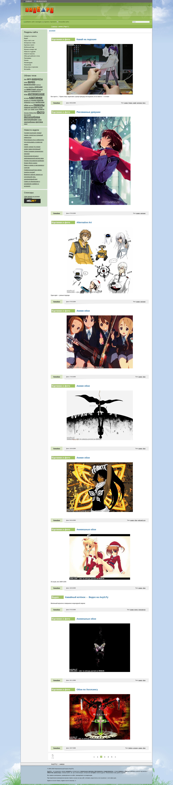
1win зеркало (28, 198)
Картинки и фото (29, 45)
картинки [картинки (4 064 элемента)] (35, 97)
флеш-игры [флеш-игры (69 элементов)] (32, 113)
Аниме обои (83, 311)
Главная (29, 1)
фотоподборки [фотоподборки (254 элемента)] (30, 119)
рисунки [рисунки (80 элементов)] (40, 107)
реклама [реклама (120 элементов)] (34, 107)
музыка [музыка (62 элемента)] (33, 102)
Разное (26, 60)
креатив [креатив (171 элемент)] (40, 100)
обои (144, 376)
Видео (26, 38)
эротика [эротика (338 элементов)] (39, 122)
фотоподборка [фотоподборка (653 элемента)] (32, 117)
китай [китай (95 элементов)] (26, 100)
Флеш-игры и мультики (31, 67)
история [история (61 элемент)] (26, 98)
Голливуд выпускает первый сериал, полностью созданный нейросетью (33, 135)
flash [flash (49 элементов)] (25, 79)
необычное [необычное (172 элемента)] (39, 102)
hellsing (130, 748)
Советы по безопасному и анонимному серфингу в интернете (32, 184)
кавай (134, 103)
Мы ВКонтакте (41, 1)
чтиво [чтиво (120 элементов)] (39, 120)
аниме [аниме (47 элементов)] (25, 82)
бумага (130, 103)
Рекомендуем (28, 62)
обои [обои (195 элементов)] (26, 105)
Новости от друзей (29, 51)
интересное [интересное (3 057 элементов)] (36, 94)
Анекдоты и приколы (30, 36)
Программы (27, 58)
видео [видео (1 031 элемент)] (31, 81)
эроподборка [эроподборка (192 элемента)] (29, 122)
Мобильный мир (29, 47)
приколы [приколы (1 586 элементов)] (39, 104)
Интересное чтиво (29, 43)
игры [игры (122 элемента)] (26, 94)
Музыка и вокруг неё (30, 49)
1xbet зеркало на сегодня (32, 196)
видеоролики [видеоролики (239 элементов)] (30, 84)
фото (144, 103)
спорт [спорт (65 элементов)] (25, 109)
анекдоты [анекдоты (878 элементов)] (37, 78)
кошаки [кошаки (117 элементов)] (34, 100)
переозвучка (141, 609)
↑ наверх (61, 764)
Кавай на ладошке (86, 39)
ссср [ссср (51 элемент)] (29, 109)
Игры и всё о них (29, 40)
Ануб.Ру (54, 764)
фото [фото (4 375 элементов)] (40, 112)
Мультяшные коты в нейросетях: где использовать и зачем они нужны (34, 142)
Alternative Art (84, 222)
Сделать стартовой (49, 22)
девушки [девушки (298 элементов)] (38, 87)
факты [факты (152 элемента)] (41, 109)
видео (136, 609)
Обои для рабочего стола (32, 56)
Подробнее (56, 103)
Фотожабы (27, 69)
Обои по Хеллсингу (87, 689)
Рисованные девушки (88, 112)
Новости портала (29, 54)
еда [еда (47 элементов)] (25, 89)
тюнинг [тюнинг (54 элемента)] (37, 109)
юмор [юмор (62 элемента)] (25, 124)
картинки (139, 103)
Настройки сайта (63, 22)
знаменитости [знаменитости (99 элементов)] (36, 91)
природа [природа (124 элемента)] (27, 107)
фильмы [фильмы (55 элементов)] (26, 112)
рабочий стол (141, 520)
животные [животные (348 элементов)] (31, 89)
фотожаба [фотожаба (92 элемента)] (27, 115)
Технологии (27, 65)
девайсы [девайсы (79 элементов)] (31, 87)
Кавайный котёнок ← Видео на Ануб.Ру (86, 597)
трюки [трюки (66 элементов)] (32, 109)
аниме (126, 103)
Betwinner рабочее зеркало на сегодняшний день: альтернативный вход (33, 177)
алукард (135, 748)
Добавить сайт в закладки (32, 22)
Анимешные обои (86, 529)
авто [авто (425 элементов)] (29, 79)
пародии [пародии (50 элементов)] (30, 105)
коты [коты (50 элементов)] (29, 100)
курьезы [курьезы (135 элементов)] (27, 102)
